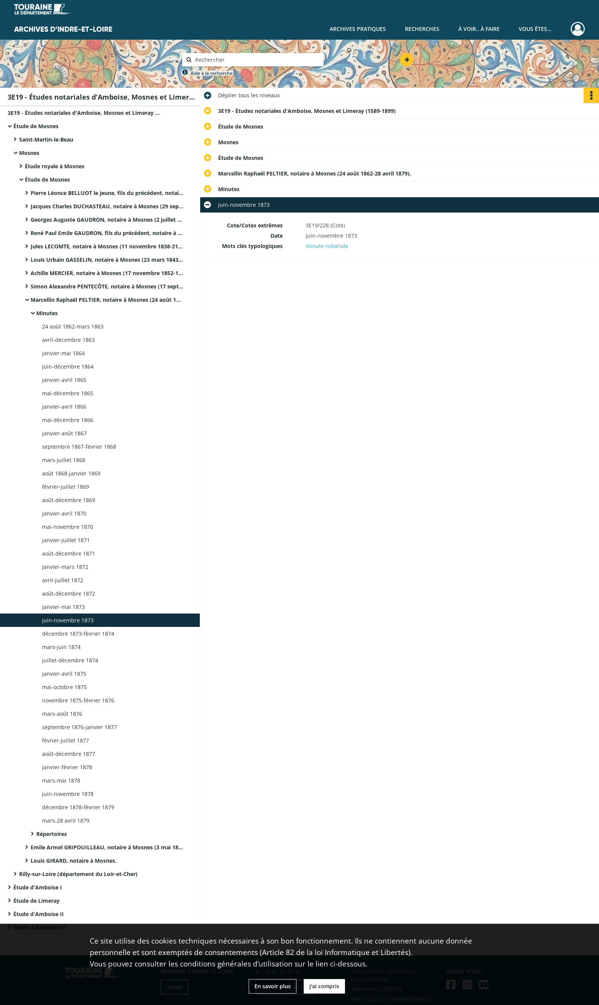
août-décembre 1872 (68, 593)
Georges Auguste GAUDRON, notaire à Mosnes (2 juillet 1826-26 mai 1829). (107, 219)
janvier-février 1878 (67, 767)
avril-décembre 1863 (68, 339)
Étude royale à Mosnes (54, 166)
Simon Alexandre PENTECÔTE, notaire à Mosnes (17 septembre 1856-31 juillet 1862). (107, 286)
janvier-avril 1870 (64, 513)
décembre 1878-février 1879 (78, 807)
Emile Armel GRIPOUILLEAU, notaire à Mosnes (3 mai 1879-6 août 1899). (107, 847)
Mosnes (29, 152)
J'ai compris (324, 986)
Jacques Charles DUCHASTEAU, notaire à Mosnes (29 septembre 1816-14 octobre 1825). (107, 206)
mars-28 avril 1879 (65, 820)
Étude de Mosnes (35, 126)
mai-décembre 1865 (67, 393)
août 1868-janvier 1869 (71, 473)
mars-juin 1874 (61, 647)
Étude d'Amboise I (37, 887)
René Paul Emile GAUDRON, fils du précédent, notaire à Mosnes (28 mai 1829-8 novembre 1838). (107, 233)
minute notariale (327, 246)
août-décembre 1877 (68, 753)
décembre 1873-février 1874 (78, 633)
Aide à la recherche (212, 73)
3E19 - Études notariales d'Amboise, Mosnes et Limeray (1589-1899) (84, 112)
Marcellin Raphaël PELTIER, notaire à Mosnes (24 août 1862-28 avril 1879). (107, 299)
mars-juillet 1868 (63, 460)
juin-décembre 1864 (68, 366)
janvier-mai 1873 (63, 606)
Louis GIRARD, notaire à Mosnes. (74, 860)
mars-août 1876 (62, 713)
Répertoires (51, 834)
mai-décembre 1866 (67, 420)
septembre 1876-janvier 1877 (79, 727)
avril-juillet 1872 (62, 580)
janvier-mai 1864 (63, 353)
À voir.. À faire (479, 28)
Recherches (422, 28)
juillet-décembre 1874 (70, 660)
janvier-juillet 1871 (66, 540)
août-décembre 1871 (68, 553)
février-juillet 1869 (65, 486)
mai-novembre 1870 (67, 526)
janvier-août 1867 (64, 433)
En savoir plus (272, 986)
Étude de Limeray (36, 900)
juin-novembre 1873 (68, 620)
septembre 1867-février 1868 (79, 446)
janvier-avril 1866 (64, 406)
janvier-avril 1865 (64, 379)
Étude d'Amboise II (38, 914)
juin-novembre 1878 (68, 793)
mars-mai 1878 (61, 780)
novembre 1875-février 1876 (78, 700)
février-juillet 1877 (65, 740)
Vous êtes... (535, 28)
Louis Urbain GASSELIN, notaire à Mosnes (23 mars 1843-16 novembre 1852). (107, 259)
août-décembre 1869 (68, 500)
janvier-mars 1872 (65, 566)
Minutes (47, 313)
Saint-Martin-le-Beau (46, 139)
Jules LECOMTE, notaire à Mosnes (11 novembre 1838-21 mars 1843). (107, 246)
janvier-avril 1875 (64, 673)
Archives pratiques (358, 28)
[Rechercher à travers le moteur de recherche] (256, 60)
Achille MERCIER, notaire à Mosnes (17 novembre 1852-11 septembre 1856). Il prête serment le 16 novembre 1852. (107, 273)
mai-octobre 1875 (64, 687)
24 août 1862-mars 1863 (73, 326)
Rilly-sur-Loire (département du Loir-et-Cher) (78, 874)
